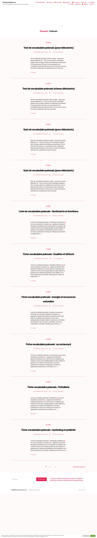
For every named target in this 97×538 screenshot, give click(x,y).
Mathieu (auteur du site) (42, 57)
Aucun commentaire (59, 57)
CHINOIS (85, 4)
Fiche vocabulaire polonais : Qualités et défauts (48, 280)
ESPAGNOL (66, 2)
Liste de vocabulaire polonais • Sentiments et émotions (48, 232)
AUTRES (91, 4)
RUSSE (78, 4)
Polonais (48, 42)
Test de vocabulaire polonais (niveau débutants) (48, 95)
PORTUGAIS (75, 2)
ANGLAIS (50, 2)
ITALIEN (83, 2)
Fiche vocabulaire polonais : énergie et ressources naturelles (48, 327)
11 (53, 509)
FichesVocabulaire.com (10, 2)
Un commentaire (59, 287)
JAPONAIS (91, 2)
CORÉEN (71, 4)
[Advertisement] (48, 16)
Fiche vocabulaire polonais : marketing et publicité (48, 470)
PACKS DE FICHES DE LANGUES (68, 521)
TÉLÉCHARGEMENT (40, 2)
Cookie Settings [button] (86, 535)
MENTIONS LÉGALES (64, 523)
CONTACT (53, 521)
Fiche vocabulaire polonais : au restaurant (48, 375)
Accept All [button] (93, 535)
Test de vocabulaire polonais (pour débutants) (48, 50)
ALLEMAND (58, 2)
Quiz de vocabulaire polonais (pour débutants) (48, 141)
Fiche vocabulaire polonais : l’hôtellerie (48, 422)
